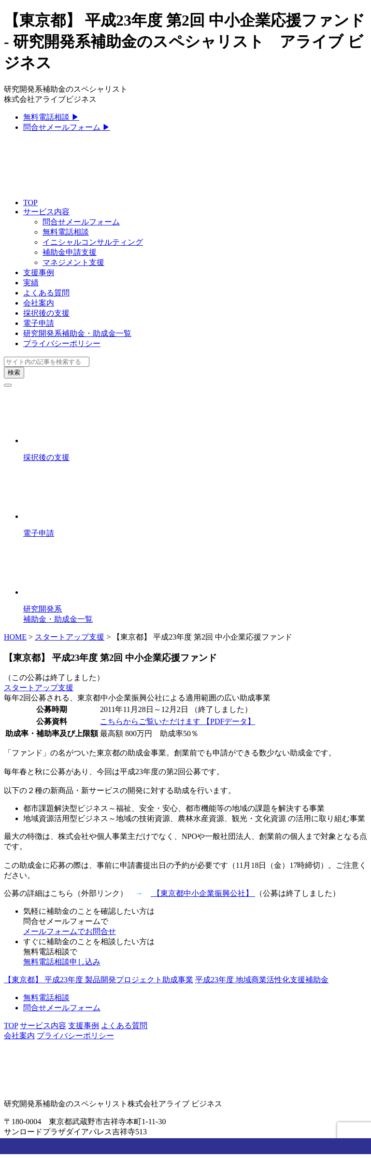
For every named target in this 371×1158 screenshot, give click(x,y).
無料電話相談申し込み (61, 962)
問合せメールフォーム (81, 222)
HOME (15, 637)
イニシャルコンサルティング (93, 242)
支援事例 (38, 272)
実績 (31, 283)
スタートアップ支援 (69, 637)
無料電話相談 (66, 232)
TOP (30, 202)
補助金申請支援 (70, 252)
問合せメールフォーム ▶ (66, 127)
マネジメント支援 (73, 262)
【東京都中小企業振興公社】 (203, 893)
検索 (14, 372)
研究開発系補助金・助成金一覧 (77, 333)
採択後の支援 (46, 313)
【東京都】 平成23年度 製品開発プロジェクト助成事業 (98, 980)
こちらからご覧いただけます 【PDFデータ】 (177, 721)
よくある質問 (46, 293)
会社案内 (38, 303)
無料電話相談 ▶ (51, 117)
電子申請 (38, 323)
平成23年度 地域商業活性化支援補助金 (261, 980)
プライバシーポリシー (61, 343)
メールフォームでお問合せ (69, 931)
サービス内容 (46, 212)
